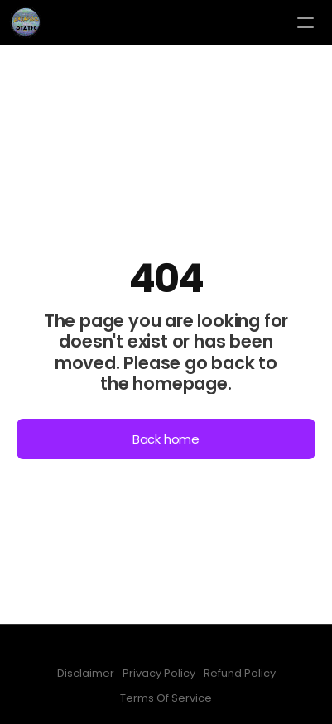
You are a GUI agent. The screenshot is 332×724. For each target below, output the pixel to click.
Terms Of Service (166, 698)
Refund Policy (240, 673)
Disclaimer (85, 673)
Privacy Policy (159, 673)
